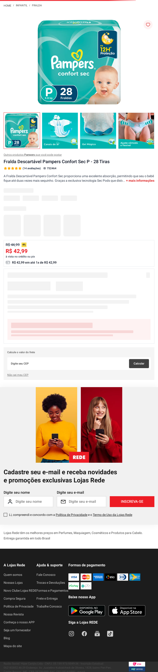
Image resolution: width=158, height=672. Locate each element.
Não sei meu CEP (18, 375)
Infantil (21, 5)
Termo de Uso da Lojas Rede (112, 515)
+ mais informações (140, 180)
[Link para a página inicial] (7, 5)
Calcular (139, 363)
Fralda (37, 5)
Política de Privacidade (71, 515)
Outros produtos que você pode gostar (33, 154)
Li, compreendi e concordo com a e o (70, 515)
